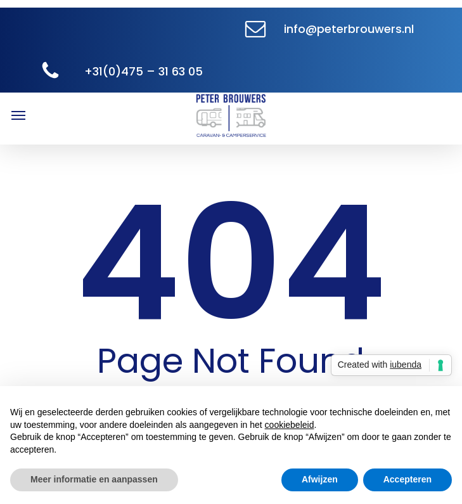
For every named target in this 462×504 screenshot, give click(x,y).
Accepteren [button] (407, 479)
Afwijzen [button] (320, 479)
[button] (18, 114)
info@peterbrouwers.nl (349, 29)
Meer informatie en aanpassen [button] (94, 479)
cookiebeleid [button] (289, 425)
